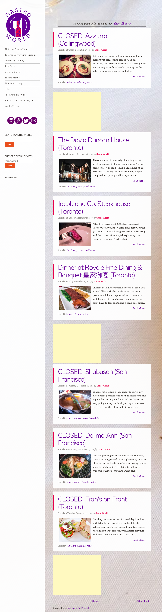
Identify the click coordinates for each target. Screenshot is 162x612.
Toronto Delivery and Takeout (20, 54)
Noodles (85, 482)
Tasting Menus (12, 77)
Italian (69, 82)
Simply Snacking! (13, 83)
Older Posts (143, 600)
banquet (70, 314)
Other (7, 89)
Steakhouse (89, 186)
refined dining (79, 82)
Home (95, 600)
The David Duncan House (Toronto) (93, 144)
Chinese (78, 314)
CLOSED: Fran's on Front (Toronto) (92, 503)
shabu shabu (94, 418)
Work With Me (12, 106)
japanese (77, 418)
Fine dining (71, 186)
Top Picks (10, 66)
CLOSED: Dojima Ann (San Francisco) (95, 439)
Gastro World (100, 49)
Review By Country (14, 60)
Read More (139, 76)
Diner (75, 545)
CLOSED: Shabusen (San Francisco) (92, 375)
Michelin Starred (13, 72)
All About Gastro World (17, 49)
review (90, 82)
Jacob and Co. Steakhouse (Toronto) (94, 207)
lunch (81, 545)
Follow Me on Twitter (15, 94)
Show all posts (122, 23)
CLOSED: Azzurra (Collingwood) (82, 39)
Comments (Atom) (78, 607)
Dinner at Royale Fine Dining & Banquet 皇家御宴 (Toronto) (100, 271)
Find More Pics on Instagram (19, 100)
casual (69, 418)
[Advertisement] (77, 111)
